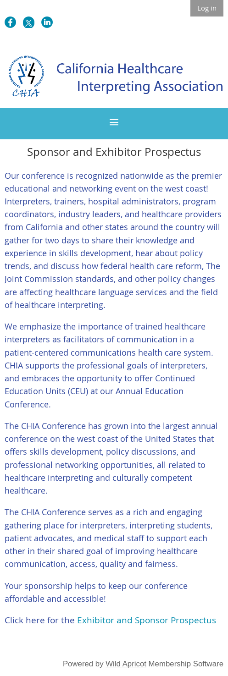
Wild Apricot (126, 664)
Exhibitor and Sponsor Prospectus (146, 620)
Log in (207, 7)
